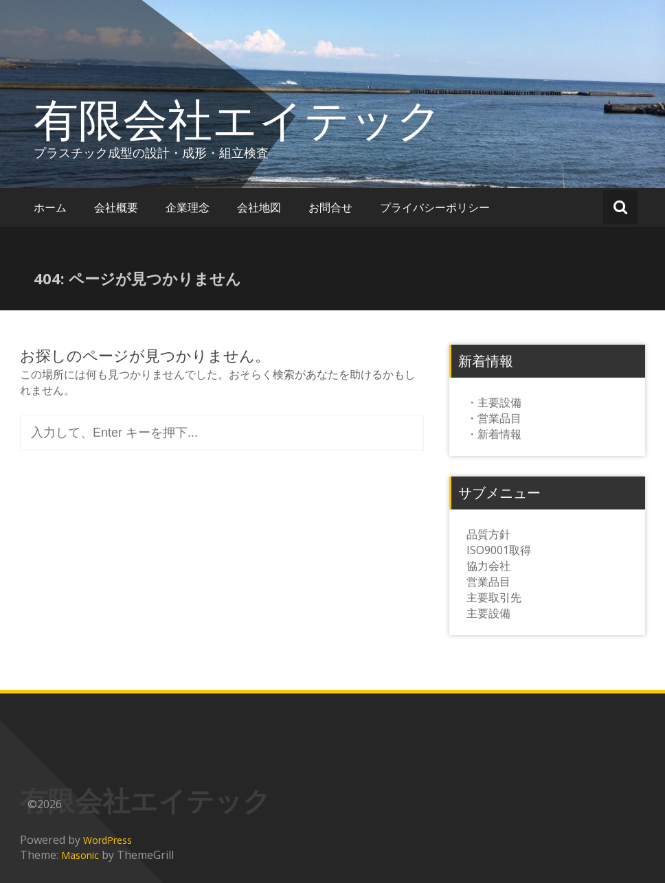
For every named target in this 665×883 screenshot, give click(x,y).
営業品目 (488, 581)
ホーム (50, 207)
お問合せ (330, 207)
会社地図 (259, 207)
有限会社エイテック (238, 119)
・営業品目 (493, 418)
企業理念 (188, 207)
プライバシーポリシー (435, 207)
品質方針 (488, 534)
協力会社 (488, 565)
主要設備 (488, 613)
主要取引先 (493, 597)
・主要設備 (493, 402)
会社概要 (116, 207)
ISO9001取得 (498, 550)
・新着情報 (493, 434)
